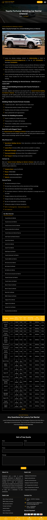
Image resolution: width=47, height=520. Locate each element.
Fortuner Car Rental (7, 506)
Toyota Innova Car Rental (11, 221)
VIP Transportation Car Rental (31, 485)
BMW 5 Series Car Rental (10, 296)
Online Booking (23, 427)
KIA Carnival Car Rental (10, 262)
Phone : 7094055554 (31, 506)
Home (20, 16)
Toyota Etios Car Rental (10, 218)
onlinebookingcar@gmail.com (15, 174)
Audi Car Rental (6, 508)
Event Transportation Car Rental (32, 487)
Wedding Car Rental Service (30, 475)
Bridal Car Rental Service (30, 478)
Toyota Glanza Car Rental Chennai (13, 233)
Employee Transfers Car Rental (31, 482)
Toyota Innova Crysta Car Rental (12, 225)
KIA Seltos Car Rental (10, 270)
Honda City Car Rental (10, 307)
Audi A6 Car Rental (9, 244)
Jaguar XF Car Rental (10, 299)
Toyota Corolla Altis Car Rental (12, 229)
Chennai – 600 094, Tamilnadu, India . (33, 500)
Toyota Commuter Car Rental (11, 255)
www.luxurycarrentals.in (16, 177)
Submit (23, 468)
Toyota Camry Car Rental (11, 281)
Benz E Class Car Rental (10, 288)
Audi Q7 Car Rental (9, 247)
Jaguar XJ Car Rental (10, 303)
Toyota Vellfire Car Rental (11, 259)
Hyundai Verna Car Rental (11, 310)
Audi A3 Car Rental (9, 240)
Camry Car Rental (6, 510)
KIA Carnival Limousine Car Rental (13, 273)
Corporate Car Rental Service (31, 489)
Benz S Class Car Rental (10, 285)
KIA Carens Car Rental (10, 266)
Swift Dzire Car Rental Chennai (12, 236)
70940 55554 (12, 171)
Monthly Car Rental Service (30, 480)
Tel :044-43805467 (31, 507)
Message (4, 455)
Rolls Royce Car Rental (10, 251)
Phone (3, 448)
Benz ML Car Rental (9, 292)
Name (3, 440)
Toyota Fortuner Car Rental (11, 277)
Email (25, 440)
